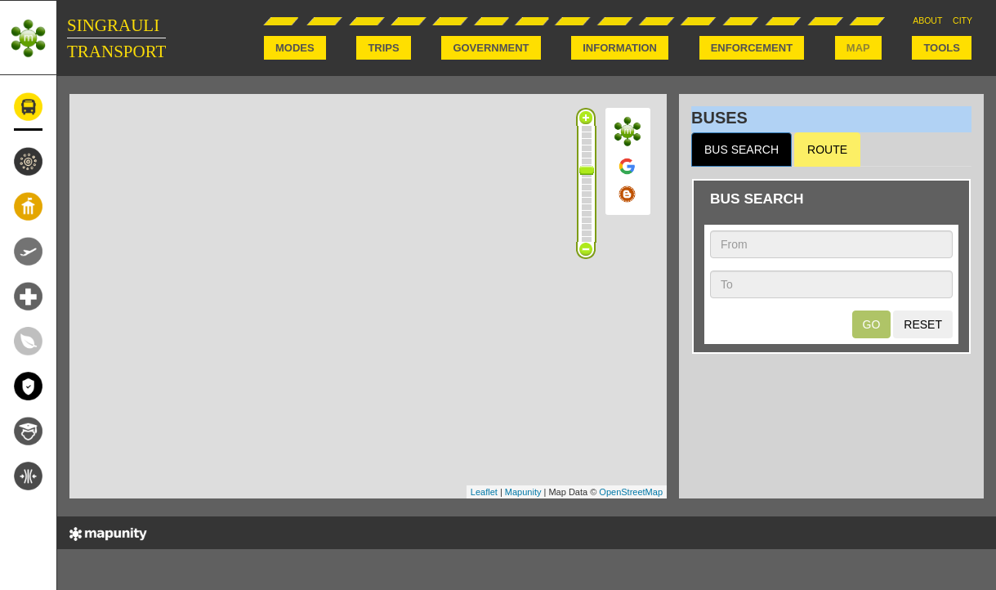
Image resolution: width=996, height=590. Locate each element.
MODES (295, 48)
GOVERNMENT (491, 48)
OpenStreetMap (631, 492)
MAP (858, 48)
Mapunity (523, 492)
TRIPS (383, 48)
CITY (962, 20)
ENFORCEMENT (752, 48)
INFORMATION (620, 48)
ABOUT (927, 20)
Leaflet (484, 492)
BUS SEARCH (741, 149)
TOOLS (941, 48)
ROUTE (827, 149)
